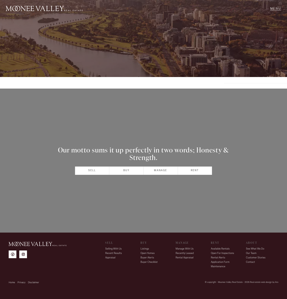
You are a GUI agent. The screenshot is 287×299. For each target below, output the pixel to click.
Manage (160, 170)
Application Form (220, 262)
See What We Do (255, 249)
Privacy (21, 282)
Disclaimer (33, 282)
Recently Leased (185, 253)
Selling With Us (113, 249)
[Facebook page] (14, 255)
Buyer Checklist (149, 262)
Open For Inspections (222, 253)
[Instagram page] (24, 255)
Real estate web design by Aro (264, 282)
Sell (92, 170)
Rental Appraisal (185, 257)
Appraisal (110, 257)
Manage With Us (185, 249)
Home (12, 282)
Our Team (251, 253)
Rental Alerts (218, 257)
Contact (250, 262)
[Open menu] (275, 9)
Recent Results (113, 253)
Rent (195, 170)
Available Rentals (220, 249)
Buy (126, 170)
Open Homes (148, 253)
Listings (145, 249)
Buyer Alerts (147, 257)
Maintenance (218, 266)
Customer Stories (255, 257)
